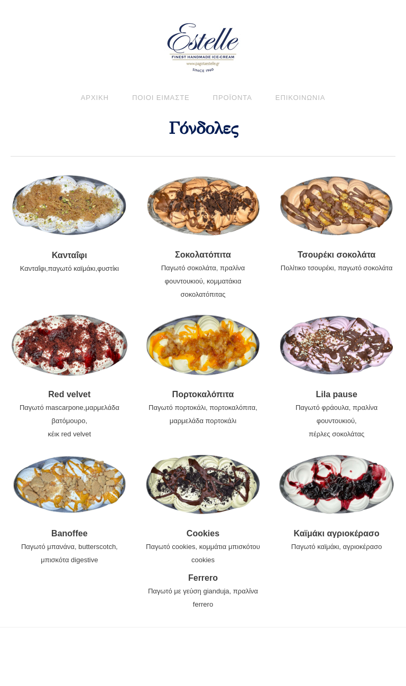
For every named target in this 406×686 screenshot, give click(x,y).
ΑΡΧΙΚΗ (95, 98)
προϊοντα (232, 98)
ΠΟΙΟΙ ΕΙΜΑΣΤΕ (161, 98)
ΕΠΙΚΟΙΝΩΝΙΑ (300, 98)
